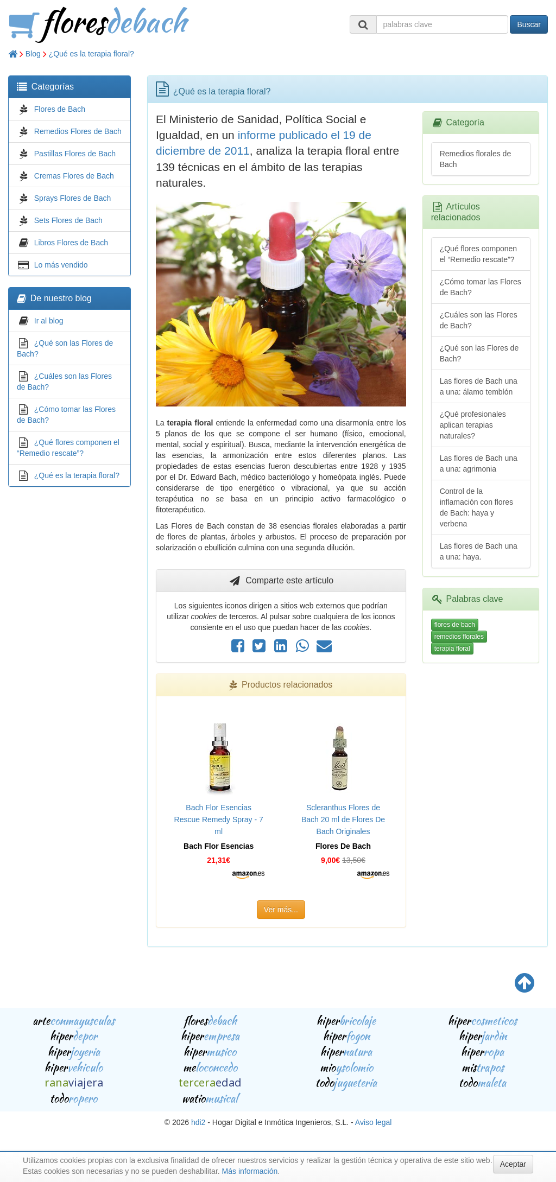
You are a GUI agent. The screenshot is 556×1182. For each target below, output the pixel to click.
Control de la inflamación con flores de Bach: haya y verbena (476, 507)
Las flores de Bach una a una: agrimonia (478, 463)
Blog (33, 53)
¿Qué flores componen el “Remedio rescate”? (478, 254)
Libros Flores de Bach (71, 242)
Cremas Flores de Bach (74, 175)
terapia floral (452, 648)
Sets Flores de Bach (68, 220)
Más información (250, 1171)
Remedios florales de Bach (475, 159)
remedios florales (459, 636)
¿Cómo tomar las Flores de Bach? (480, 287)
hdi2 (198, 1122)
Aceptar (513, 1164)
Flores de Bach (59, 109)
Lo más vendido (61, 264)
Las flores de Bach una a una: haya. (478, 551)
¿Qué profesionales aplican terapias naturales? (473, 425)
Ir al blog (49, 320)
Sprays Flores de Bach (72, 198)
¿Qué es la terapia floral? (91, 53)
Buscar (529, 24)
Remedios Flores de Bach (78, 131)
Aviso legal (373, 1122)
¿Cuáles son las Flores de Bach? (478, 320)
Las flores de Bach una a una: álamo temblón (478, 386)
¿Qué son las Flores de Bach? (479, 353)
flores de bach (454, 624)
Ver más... (281, 909)
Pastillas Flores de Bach (75, 153)
